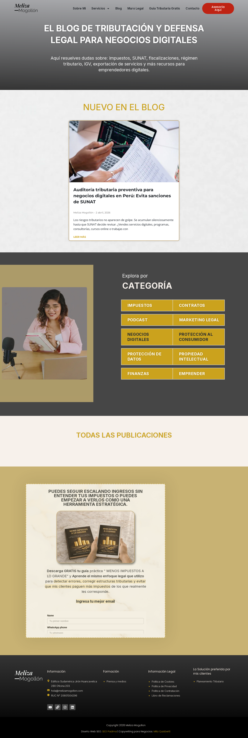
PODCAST (137, 319)
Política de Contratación (165, 691)
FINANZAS (138, 373)
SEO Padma (109, 731)
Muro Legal (135, 8)
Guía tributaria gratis (164, 8)
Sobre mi (79, 8)
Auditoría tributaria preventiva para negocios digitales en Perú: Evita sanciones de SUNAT (122, 195)
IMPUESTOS (139, 305)
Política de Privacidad (164, 686)
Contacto (192, 8)
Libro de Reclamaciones (166, 695)
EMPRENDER (192, 373)
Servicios (100, 8)
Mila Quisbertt (162, 731)
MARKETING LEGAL (199, 319)
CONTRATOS (192, 305)
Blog (118, 8)
